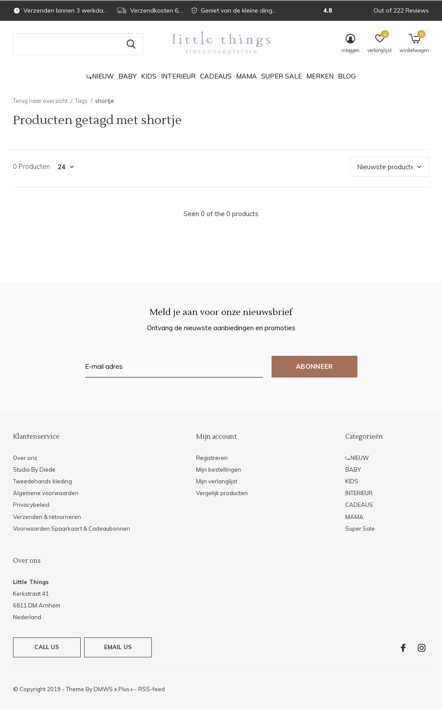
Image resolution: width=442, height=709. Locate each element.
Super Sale (281, 76)
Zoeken (131, 44)
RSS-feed (151, 689)
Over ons (25, 457)
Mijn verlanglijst (216, 481)
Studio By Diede (34, 469)
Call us (46, 646)
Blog (347, 76)
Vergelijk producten (222, 492)
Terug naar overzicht (40, 100)
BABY (127, 76)
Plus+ (125, 689)
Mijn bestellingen (218, 469)
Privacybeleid (31, 504)
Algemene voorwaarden (46, 492)
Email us (118, 646)
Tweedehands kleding (42, 481)
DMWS (103, 689)
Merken (320, 76)
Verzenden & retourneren (47, 516)
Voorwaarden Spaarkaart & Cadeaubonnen (71, 528)
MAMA (246, 76)
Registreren (212, 457)
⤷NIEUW (100, 76)
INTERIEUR (178, 76)
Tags (81, 100)
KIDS (149, 76)
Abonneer (314, 366)
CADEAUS (216, 76)
